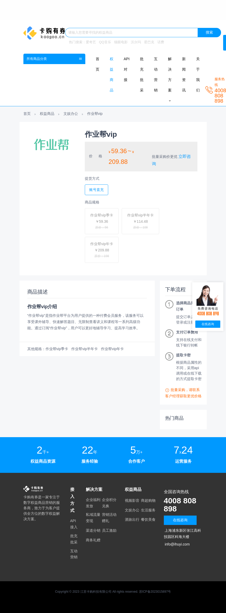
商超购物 (148, 500)
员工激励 (109, 530)
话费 (160, 42)
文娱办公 (70, 114)
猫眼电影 (121, 42)
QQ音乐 (105, 42)
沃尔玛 (136, 42)
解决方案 (170, 80)
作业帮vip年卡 (112, 349)
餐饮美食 (148, 519)
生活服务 (148, 510)
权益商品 (47, 114)
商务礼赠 (93, 540)
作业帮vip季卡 (57, 349)
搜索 (209, 32)
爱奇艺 (91, 42)
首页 (27, 114)
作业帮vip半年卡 (84, 349)
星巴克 (149, 42)
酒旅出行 (132, 519)
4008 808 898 (181, 504)
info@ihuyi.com (177, 544)
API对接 (127, 69)
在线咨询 (180, 520)
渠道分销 (93, 530)
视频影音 (132, 500)
